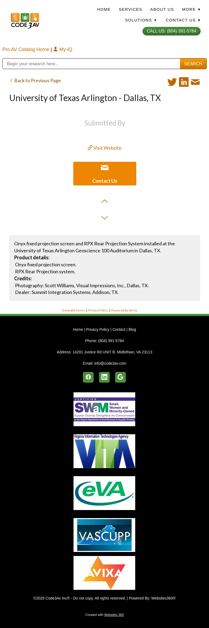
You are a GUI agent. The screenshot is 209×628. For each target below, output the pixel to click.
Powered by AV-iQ (124, 310)
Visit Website (105, 148)
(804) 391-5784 (111, 341)
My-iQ (62, 49)
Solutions (141, 20)
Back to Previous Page (35, 80)
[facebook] (88, 377)
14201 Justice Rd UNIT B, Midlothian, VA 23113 (112, 352)
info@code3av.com (110, 363)
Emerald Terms (74, 310)
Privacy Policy (98, 310)
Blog (132, 329)
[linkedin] (104, 377)
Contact (118, 329)
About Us (162, 9)
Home (104, 9)
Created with (104, 615)
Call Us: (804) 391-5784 (171, 31)
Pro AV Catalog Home (26, 49)
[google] (120, 377)
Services (130, 9)
